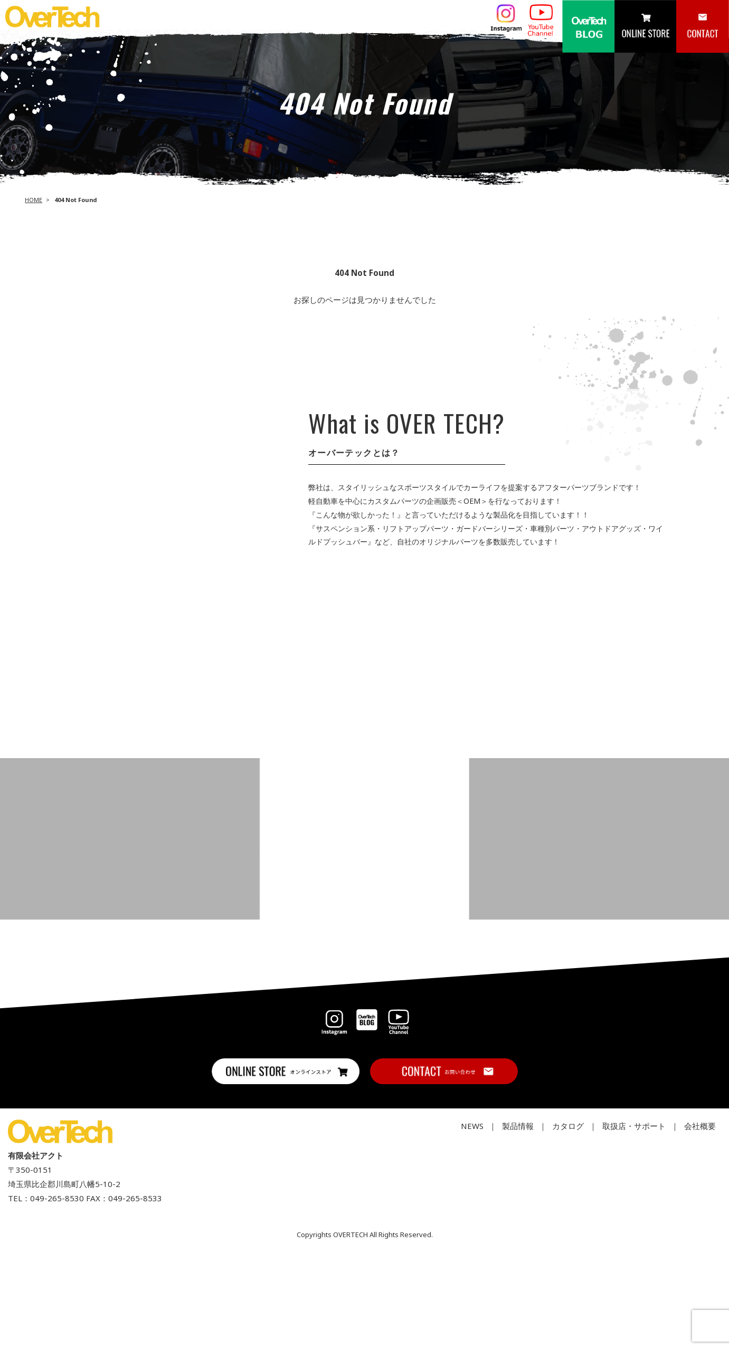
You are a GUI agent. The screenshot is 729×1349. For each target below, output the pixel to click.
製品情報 (518, 1126)
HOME (33, 200)
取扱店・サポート (634, 1126)
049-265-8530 (57, 1198)
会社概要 (700, 1126)
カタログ (568, 1126)
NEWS (472, 1126)
